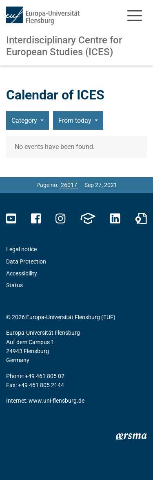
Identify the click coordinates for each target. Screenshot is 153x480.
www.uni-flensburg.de (56, 400)
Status (14, 285)
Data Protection (26, 261)
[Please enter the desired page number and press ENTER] (69, 185)
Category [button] (25, 120)
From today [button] (75, 120)
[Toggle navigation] (134, 15)
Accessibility (21, 273)
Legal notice (21, 249)
